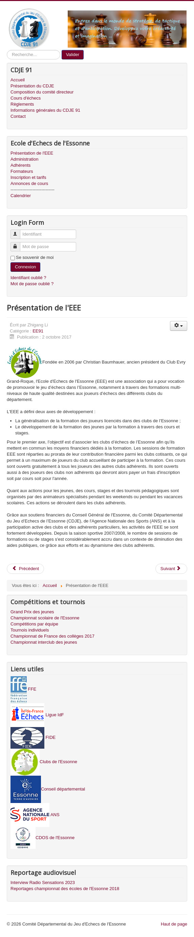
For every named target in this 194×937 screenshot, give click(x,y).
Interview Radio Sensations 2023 (42, 882)
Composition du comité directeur (41, 92)
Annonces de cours (29, 183)
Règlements (22, 104)
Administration (24, 159)
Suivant (170, 568)
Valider (73, 54)
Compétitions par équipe (34, 623)
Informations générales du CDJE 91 (45, 110)
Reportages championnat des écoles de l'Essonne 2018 (64, 888)
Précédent (25, 568)
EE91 (38, 330)
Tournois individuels (29, 630)
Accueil (17, 79)
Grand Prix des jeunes (32, 611)
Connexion (25, 266)
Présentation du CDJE (32, 85)
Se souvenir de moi (34, 257)
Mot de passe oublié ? (31, 283)
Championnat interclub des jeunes (43, 642)
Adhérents (20, 165)
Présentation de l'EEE (31, 153)
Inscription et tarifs (28, 177)
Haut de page (174, 924)
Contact (18, 116)
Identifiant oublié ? (28, 277)
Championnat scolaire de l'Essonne (44, 617)
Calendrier (20, 195)
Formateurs (21, 171)
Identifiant (18, 231)
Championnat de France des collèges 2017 (52, 636)
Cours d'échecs (25, 98)
